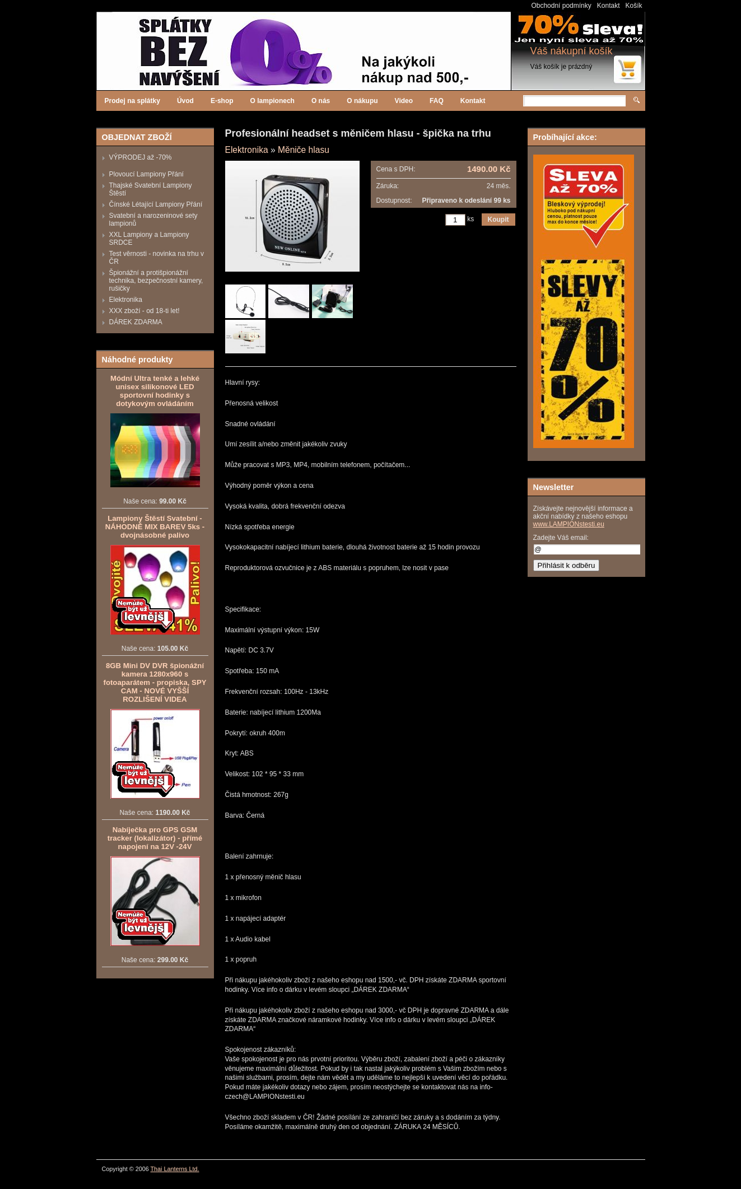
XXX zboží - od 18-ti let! (144, 311)
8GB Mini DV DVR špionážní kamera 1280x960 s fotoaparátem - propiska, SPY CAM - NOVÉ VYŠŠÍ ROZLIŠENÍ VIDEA (155, 682)
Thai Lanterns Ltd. (175, 1168)
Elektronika (125, 300)
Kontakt (608, 6)
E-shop (222, 101)
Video (404, 101)
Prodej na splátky (132, 101)
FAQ (437, 101)
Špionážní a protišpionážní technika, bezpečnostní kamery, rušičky (156, 280)
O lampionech (272, 101)
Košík (633, 6)
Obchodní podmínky (561, 6)
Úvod (185, 101)
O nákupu (362, 101)
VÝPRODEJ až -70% (140, 157)
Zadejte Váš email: (561, 538)
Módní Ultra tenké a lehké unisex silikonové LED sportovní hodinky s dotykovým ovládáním (154, 391)
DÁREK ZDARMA (135, 322)
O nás (320, 101)
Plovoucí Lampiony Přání (146, 174)
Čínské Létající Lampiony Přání (156, 204)
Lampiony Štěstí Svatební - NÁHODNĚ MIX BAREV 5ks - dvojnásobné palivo (154, 526)
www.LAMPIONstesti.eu (568, 524)
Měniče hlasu (303, 150)
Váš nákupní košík (571, 51)
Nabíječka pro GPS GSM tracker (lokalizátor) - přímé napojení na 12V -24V (155, 838)
